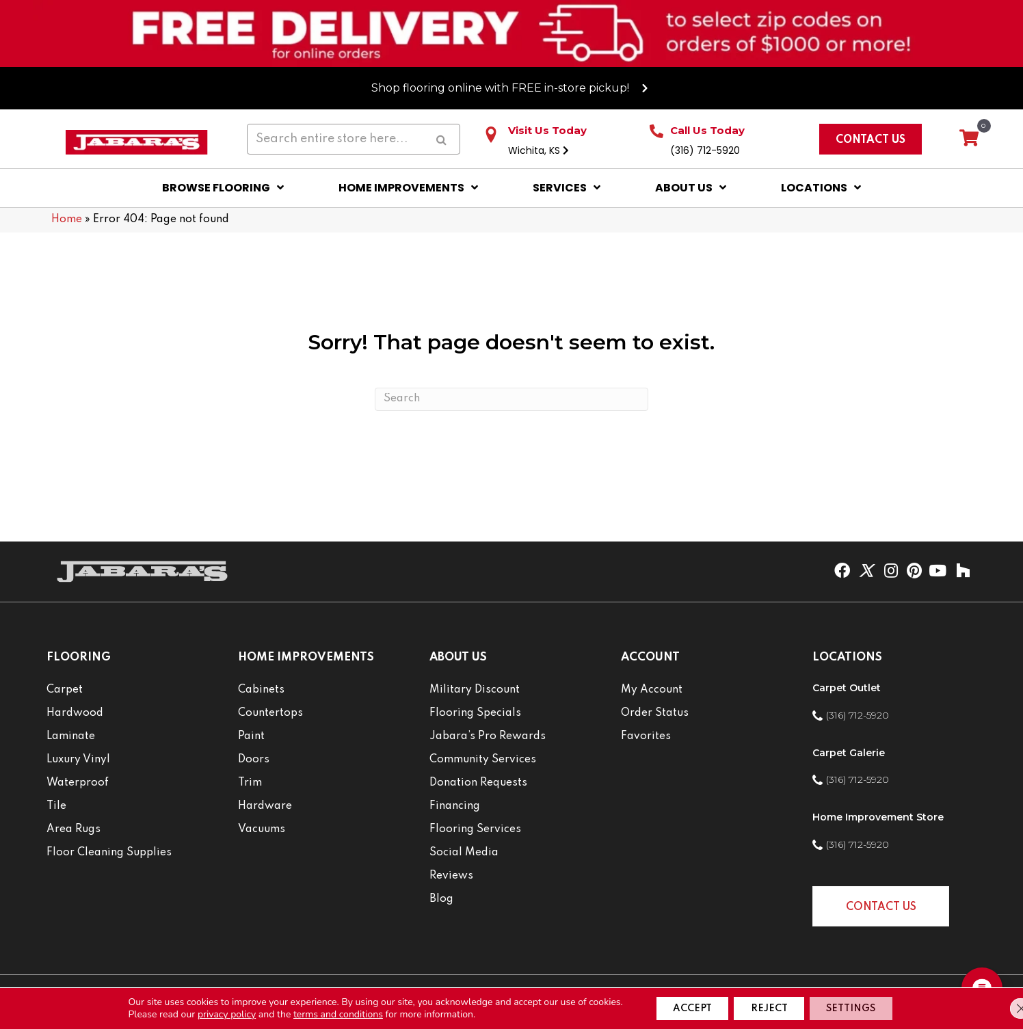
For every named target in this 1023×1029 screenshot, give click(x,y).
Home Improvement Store (878, 817)
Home (66, 219)
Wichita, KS (538, 150)
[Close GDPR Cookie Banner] (1001, 1007)
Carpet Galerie (848, 753)
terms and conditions (319, 1012)
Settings (863, 1007)
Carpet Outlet (846, 688)
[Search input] (353, 138)
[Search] (511, 399)
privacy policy (207, 1012)
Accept (680, 1007)
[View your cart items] (969, 138)
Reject (768, 1007)
